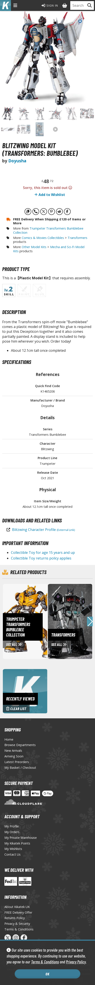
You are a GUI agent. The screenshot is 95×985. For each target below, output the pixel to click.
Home (8, 739)
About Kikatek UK (17, 907)
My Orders (11, 832)
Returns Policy (14, 918)
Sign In (50, 5)
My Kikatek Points (17, 843)
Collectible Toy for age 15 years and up (43, 552)
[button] (90, 621)
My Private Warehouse (20, 838)
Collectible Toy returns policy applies (41, 558)
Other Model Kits (34, 247)
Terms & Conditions (45, 961)
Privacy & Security (17, 924)
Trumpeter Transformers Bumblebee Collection (48, 230)
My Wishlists (13, 849)
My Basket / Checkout (20, 767)
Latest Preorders (16, 762)
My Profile (11, 826)
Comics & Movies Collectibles (43, 238)
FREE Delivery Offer (18, 912)
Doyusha (17, 160)
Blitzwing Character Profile (43, 529)
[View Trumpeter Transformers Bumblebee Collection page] (40, 621)
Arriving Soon (13, 756)
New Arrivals (13, 750)
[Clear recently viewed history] (25, 691)
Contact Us (12, 854)
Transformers (77, 238)
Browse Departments (20, 745)
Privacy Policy (76, 961)
